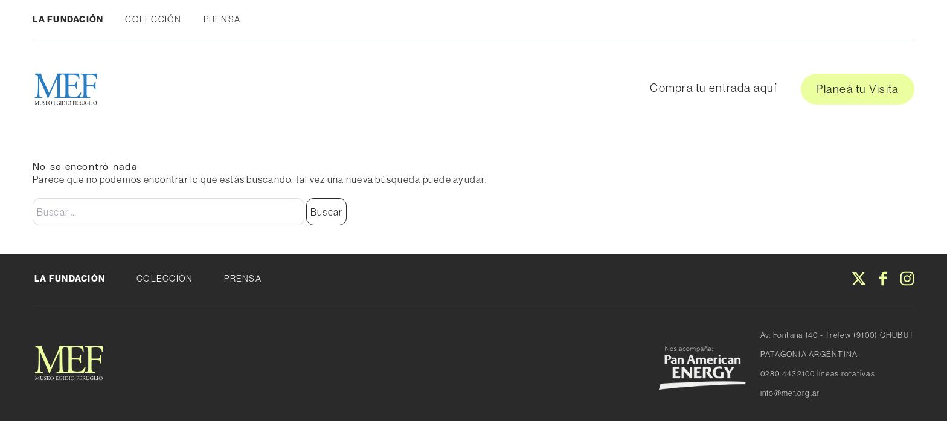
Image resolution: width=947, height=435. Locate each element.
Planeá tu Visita (857, 88)
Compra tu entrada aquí (713, 87)
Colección (153, 19)
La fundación (68, 19)
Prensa (222, 19)
